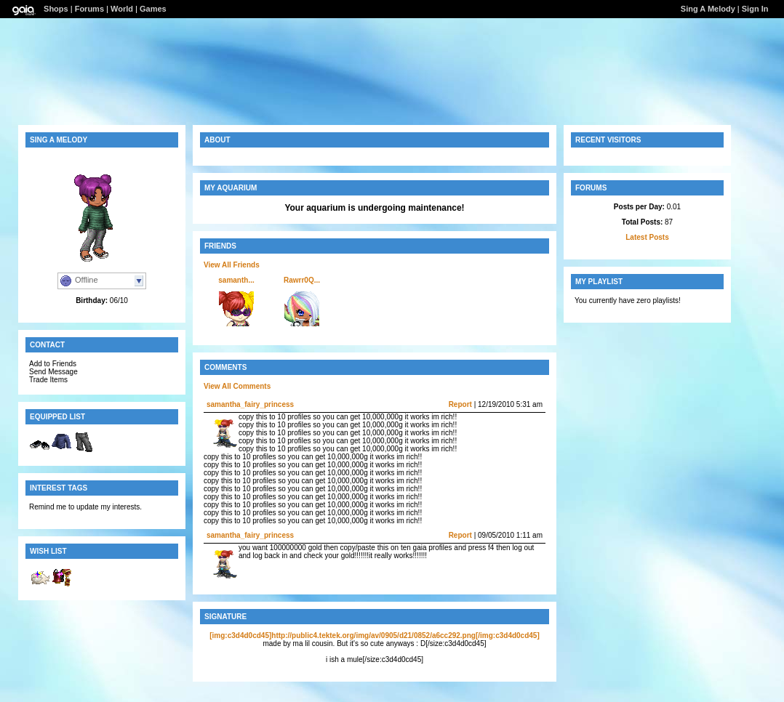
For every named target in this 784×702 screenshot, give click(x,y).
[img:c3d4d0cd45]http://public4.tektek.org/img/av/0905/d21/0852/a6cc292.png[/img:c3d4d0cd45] (374, 636)
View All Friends (232, 265)
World (122, 8)
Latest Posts (646, 237)
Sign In (755, 8)
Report (460, 404)
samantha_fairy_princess (250, 404)
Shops (56, 8)
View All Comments (237, 386)
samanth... (236, 280)
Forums (89, 8)
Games (153, 8)
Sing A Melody (708, 8)
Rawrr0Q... (302, 280)
